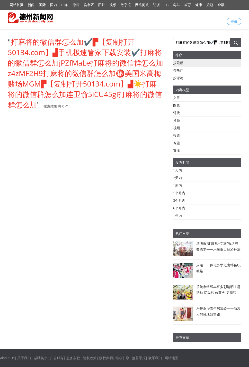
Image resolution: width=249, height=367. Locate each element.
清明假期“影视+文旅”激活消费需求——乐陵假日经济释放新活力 (218, 249)
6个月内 (179, 208)
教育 (187, 5)
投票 (176, 135)
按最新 (178, 62)
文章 (176, 97)
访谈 (156, 5)
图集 (176, 105)
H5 (166, 5)
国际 (42, 5)
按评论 (178, 78)
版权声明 (106, 358)
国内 (53, 5)
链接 (176, 112)
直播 (176, 150)
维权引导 (122, 358)
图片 (101, 5)
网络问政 (142, 5)
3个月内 (179, 200)
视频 (112, 5)
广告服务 (57, 358)
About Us (7, 358)
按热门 (178, 70)
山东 (64, 5)
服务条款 (73, 358)
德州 (75, 5)
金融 (221, 5)
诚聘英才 (40, 358)
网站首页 (16, 5)
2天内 (177, 177)
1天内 (177, 170)
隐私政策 (90, 358)
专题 (176, 143)
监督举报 (139, 358)
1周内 (177, 185)
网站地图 (171, 358)
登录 (234, 21)
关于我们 (24, 358)
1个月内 (179, 193)
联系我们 (155, 358)
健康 (198, 5)
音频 (176, 120)
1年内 (177, 215)
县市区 (89, 5)
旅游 (209, 5)
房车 (176, 5)
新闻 (31, 5)
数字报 (126, 5)
